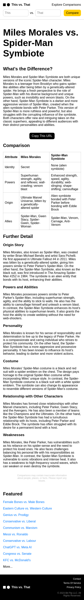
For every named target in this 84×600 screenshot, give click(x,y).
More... (8, 566)
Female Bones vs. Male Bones (23, 502)
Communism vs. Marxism (20, 527)
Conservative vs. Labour (19, 540)
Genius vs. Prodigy (16, 515)
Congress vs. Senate (17, 553)
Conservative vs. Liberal (19, 521)
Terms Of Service (72, 583)
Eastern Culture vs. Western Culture (27, 508)
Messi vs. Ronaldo (15, 534)
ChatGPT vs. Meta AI (17, 547)
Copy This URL (42, 135)
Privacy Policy (74, 587)
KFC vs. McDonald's (17, 560)
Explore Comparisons (66, 4)
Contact (77, 579)
